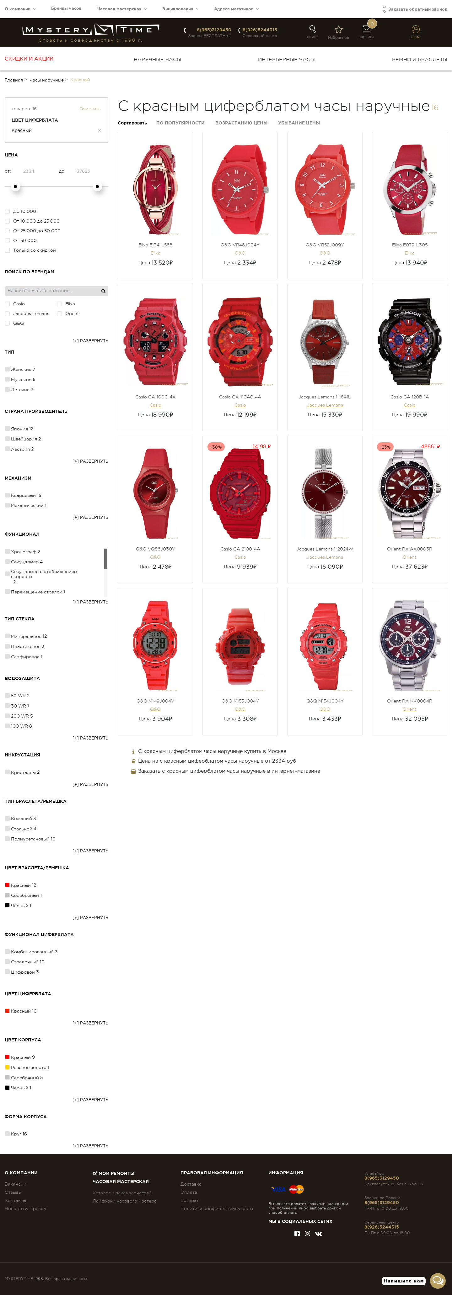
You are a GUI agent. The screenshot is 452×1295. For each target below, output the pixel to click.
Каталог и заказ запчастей (122, 1192)
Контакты (15, 1200)
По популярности (180, 123)
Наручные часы (157, 59)
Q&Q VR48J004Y (240, 244)
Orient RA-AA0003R (409, 548)
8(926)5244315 (260, 29)
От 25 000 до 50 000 (33, 230)
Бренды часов (66, 8)
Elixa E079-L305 (410, 244)
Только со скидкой (30, 250)
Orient (410, 557)
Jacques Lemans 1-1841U (325, 396)
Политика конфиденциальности (216, 1208)
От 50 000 (21, 240)
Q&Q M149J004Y (155, 700)
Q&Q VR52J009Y (325, 244)
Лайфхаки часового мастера (125, 1200)
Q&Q (240, 252)
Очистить (90, 109)
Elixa (155, 252)
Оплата (188, 1192)
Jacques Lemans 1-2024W (325, 548)
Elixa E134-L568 (155, 244)
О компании (20, 9)
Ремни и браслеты (419, 59)
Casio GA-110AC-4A (240, 396)
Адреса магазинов (236, 9)
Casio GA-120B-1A (409, 396)
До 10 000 (20, 211)
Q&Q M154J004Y (325, 700)
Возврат (189, 1200)
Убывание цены (299, 123)
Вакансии (15, 1184)
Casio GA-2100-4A (240, 548)
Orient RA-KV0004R (409, 700)
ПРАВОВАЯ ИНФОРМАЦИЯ (211, 1173)
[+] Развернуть (90, 341)
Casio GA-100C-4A (155, 396)
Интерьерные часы (286, 59)
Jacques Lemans (325, 405)
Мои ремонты (113, 1174)
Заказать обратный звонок (415, 9)
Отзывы (13, 1192)
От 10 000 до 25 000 (32, 221)
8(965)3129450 (214, 29)
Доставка (191, 1184)
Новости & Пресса (25, 1208)
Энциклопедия (180, 9)
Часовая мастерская (122, 9)
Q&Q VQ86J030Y (155, 548)
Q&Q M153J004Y (240, 700)
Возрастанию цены (241, 123)
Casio (155, 405)
